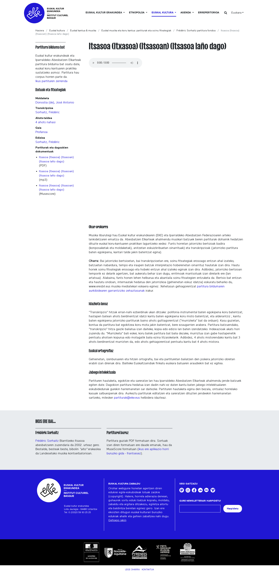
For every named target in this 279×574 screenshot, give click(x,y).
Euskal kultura (57, 30)
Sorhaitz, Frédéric (47, 112)
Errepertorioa (208, 12)
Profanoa (41, 132)
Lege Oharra (132, 569)
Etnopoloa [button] (137, 12)
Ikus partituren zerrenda (51, 81)
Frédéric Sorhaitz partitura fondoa (196, 30)
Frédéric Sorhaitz (47, 432)
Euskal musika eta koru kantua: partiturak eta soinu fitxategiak (136, 30)
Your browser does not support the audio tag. (115, 63)
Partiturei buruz (117, 432)
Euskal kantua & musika (83, 30)
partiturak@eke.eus (127, 397)
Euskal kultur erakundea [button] (104, 12)
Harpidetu (232, 508)
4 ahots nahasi (45, 122)
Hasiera (39, 30)
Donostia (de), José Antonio (54, 102)
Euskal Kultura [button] (163, 12)
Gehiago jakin (117, 520)
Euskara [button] (236, 12)
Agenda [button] (186, 12)
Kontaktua (148, 569)
